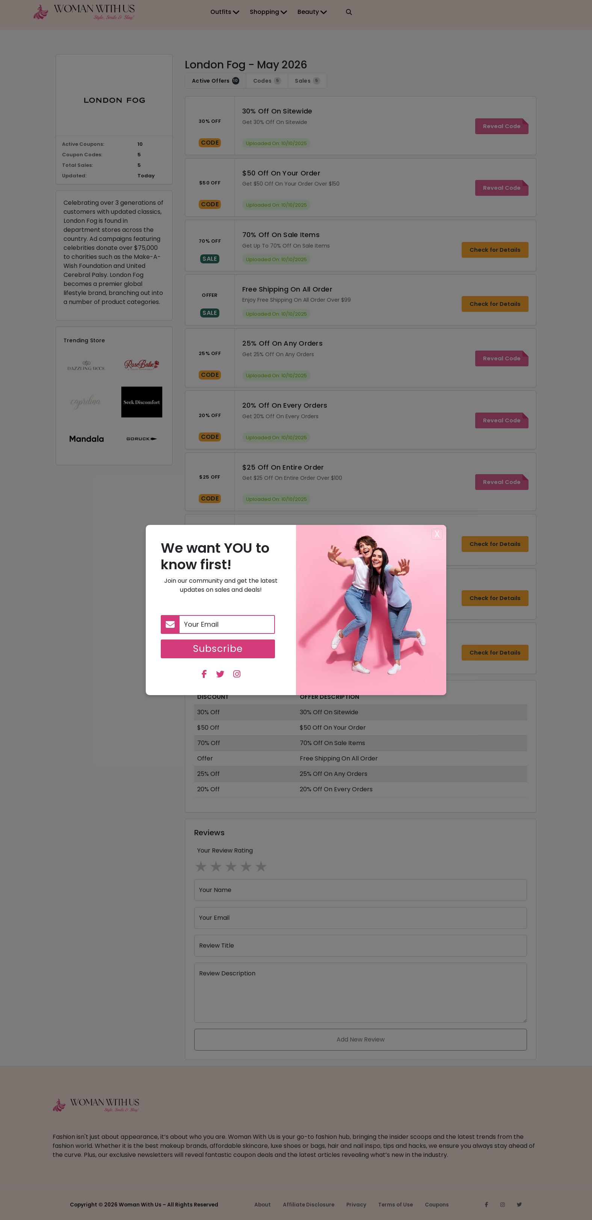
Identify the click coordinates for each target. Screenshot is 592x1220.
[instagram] (237, 675)
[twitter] (220, 675)
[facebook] (204, 675)
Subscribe (218, 648)
